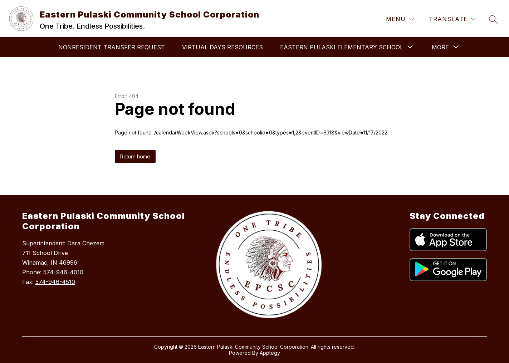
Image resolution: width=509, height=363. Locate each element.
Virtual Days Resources (222, 47)
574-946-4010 (63, 272)
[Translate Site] (452, 19)
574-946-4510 (55, 281)
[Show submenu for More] (440, 47)
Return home (135, 156)
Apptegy (270, 353)
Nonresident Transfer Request (111, 47)
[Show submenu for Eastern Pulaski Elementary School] (341, 47)
